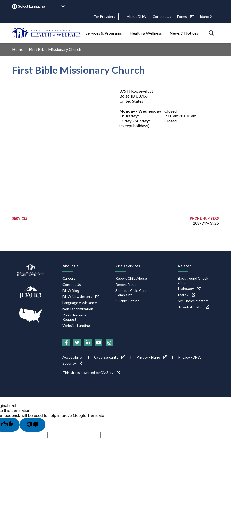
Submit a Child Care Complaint (131, 292)
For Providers (104, 16)
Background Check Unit (193, 280)
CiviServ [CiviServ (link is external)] (110, 372)
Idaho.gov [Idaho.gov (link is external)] (189, 288)
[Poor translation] (32, 425)
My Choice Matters (193, 301)
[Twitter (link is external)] (77, 342)
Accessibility (72, 357)
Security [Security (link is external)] (72, 363)
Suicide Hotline (128, 301)
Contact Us (162, 16)
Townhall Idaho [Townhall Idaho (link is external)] (193, 307)
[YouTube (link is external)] (98, 342)
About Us (70, 266)
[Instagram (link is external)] (109, 342)
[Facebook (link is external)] (66, 342)
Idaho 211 (208, 16)
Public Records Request (74, 317)
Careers (68, 278)
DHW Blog (70, 290)
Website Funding (76, 325)
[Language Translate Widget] (41, 6)
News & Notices (184, 32)
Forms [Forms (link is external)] (185, 16)
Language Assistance (79, 302)
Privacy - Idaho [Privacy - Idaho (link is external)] (151, 357)
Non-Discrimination (77, 309)
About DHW (136, 16)
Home (17, 49)
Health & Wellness (146, 32)
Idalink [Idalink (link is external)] (186, 295)
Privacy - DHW (189, 357)
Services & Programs (104, 32)
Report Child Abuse (131, 278)
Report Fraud (126, 284)
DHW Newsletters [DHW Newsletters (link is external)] (80, 296)
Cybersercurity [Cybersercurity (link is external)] (109, 357)
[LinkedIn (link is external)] (88, 342)
